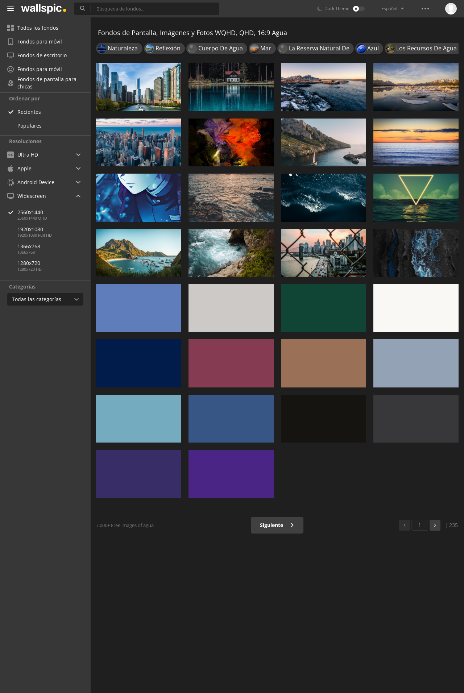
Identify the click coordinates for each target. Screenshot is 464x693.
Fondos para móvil (34, 41)
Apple (19, 168)
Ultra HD (22, 154)
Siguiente (277, 525)
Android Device (30, 182)
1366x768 (28, 246)
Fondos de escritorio (37, 55)
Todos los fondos (32, 27)
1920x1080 (30, 229)
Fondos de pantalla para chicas (41, 83)
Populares (29, 125)
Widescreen (26, 195)
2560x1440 (54, 212)
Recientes (29, 111)
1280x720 (28, 263)
